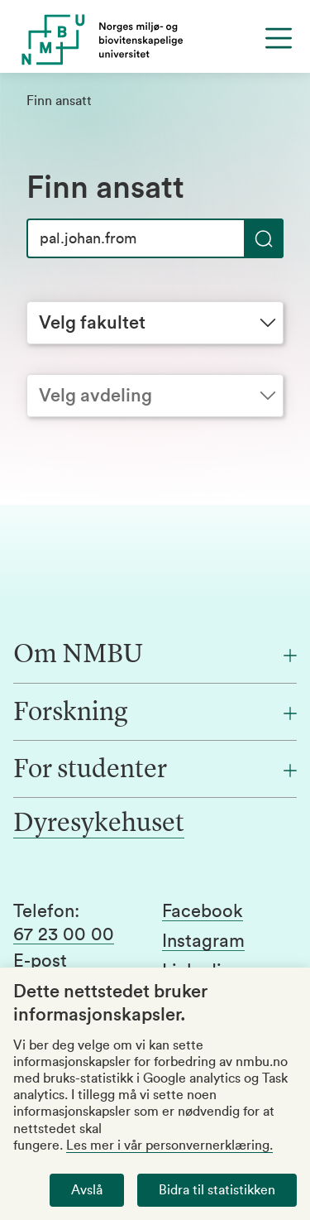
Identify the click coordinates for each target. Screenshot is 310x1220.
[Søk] (155, 238)
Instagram (203, 941)
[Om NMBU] (155, 655)
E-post (40, 961)
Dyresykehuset (98, 824)
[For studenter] (155, 770)
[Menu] (278, 38)
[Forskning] (155, 713)
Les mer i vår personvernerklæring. (169, 1145)
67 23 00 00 (63, 934)
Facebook (202, 911)
